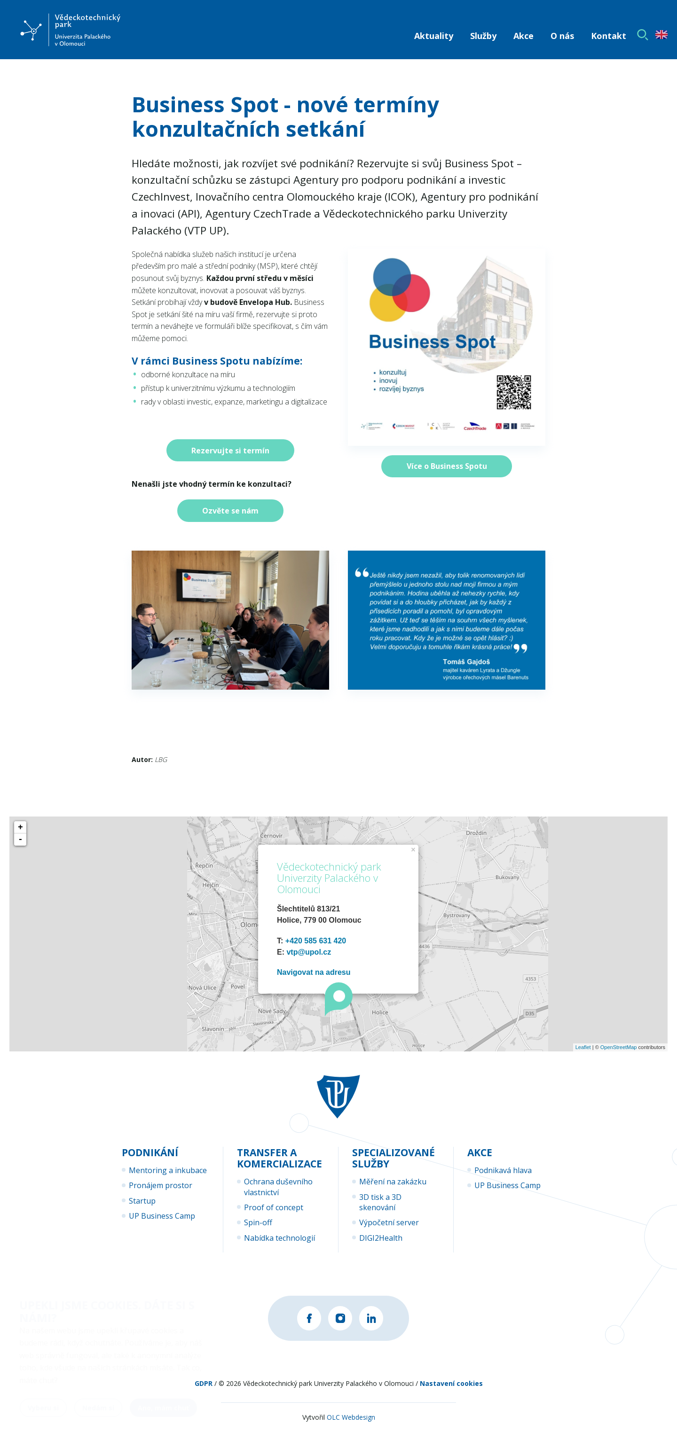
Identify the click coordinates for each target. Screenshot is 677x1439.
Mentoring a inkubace (168, 1170)
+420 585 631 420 (315, 941)
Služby (483, 35)
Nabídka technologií (279, 1238)
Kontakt (608, 35)
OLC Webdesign (351, 1424)
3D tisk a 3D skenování (380, 1202)
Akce (523, 35)
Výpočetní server (389, 1222)
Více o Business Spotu (447, 466)
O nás (562, 35)
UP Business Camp (162, 1216)
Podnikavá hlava (503, 1170)
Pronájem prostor (160, 1185)
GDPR (204, 1390)
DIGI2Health (380, 1238)
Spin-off (258, 1222)
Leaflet (583, 1047)
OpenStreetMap (618, 1047)
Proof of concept (273, 1207)
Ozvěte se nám (230, 511)
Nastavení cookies (451, 1390)
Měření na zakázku (392, 1181)
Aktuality (433, 35)
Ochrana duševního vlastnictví (278, 1186)
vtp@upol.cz (308, 952)
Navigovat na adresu (314, 972)
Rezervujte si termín (230, 450)
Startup (142, 1201)
